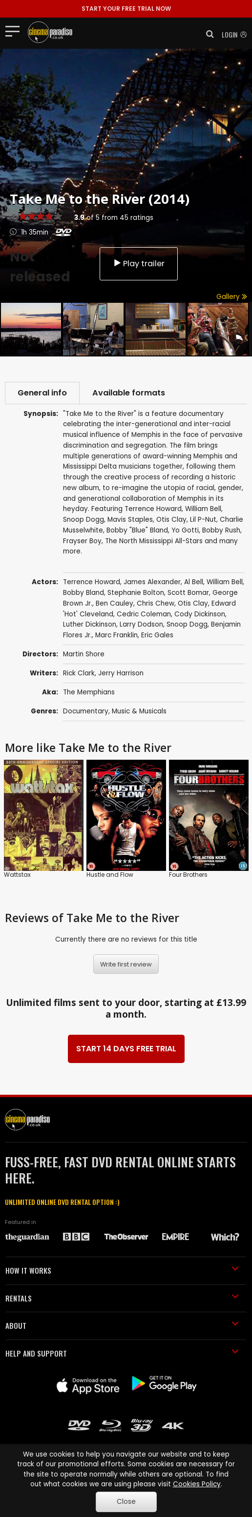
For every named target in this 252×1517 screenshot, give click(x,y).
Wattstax (17, 874)
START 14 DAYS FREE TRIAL (126, 1048)
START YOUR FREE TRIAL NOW (126, 8)
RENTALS (122, 1298)
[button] (207, 34)
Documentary (85, 711)
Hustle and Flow (109, 874)
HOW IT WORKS (122, 1270)
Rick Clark (79, 673)
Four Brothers (188, 874)
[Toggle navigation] (15, 30)
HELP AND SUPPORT (122, 1353)
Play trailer (139, 263)
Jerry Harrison (121, 673)
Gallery (231, 296)
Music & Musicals (139, 711)
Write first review (126, 964)
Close (126, 1501)
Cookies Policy (197, 1484)
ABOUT (122, 1325)
